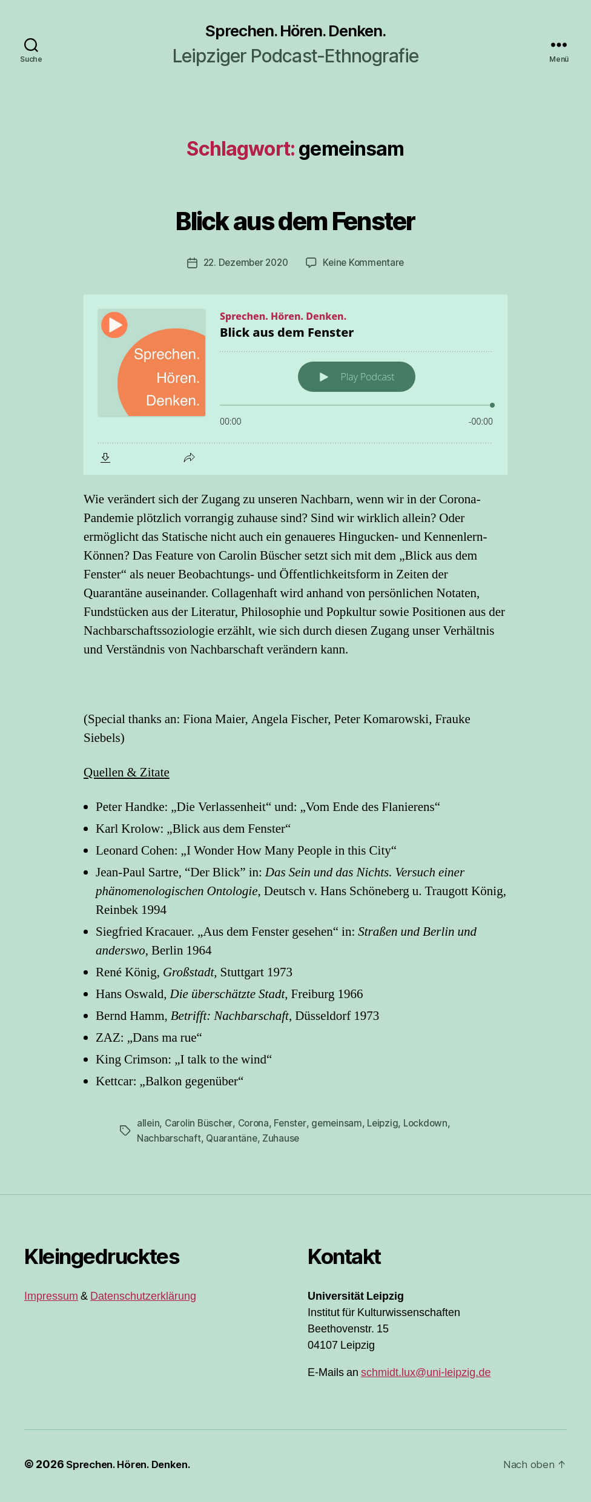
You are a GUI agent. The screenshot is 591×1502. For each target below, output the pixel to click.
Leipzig (389, 1128)
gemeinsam (342, 1128)
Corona (256, 1128)
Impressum (51, 1300)
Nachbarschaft (169, 1142)
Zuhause (283, 1142)
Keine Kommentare (367, 268)
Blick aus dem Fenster (295, 225)
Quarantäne (232, 1142)
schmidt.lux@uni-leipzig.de (425, 1376)
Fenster (294, 1128)
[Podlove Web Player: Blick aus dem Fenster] (295, 389)
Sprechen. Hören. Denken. (295, 33)
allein (148, 1128)
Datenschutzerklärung (143, 1300)
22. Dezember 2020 (244, 268)
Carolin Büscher (200, 1128)
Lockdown (434, 1128)
